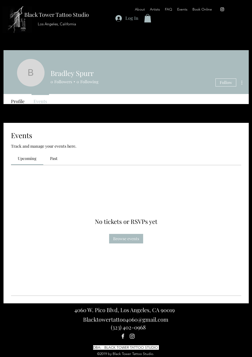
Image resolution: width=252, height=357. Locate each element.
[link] (27, 158)
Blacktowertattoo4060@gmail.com (125, 319)
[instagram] (222, 9)
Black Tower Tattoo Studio (56, 14)
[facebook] (123, 336)
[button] (168, 9)
